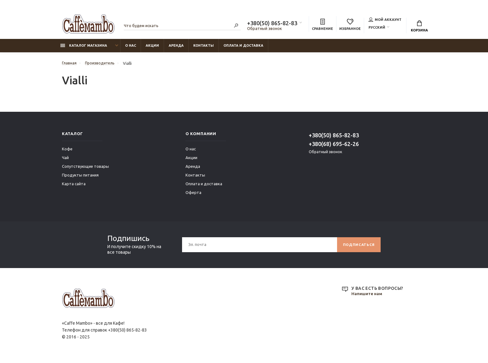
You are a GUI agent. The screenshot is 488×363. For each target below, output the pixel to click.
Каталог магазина (83, 47)
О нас (130, 47)
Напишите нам (367, 295)
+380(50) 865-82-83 (272, 24)
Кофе (67, 150)
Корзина (419, 26)
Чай (65, 159)
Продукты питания (80, 176)
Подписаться (358, 246)
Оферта (193, 194)
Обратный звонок (264, 29)
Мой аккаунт (384, 20)
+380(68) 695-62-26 (334, 145)
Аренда (176, 47)
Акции (152, 47)
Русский (376, 28)
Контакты (203, 47)
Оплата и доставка (243, 47)
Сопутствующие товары (85, 168)
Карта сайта (74, 185)
